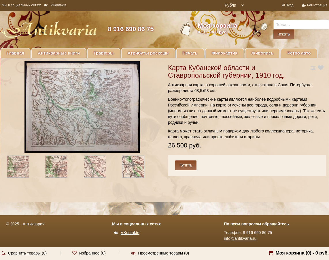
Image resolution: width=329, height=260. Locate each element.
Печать (190, 52)
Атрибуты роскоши (148, 52)
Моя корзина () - (302, 252)
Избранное (89, 253)
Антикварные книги (59, 52)
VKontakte (55, 5)
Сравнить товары (24, 253)
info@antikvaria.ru (240, 238)
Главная (15, 52)
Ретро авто (299, 52)
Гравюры (104, 52)
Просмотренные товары (160, 253)
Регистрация (317, 5)
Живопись (263, 52)
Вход (289, 5)
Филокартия (224, 52)
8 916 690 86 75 (131, 29)
